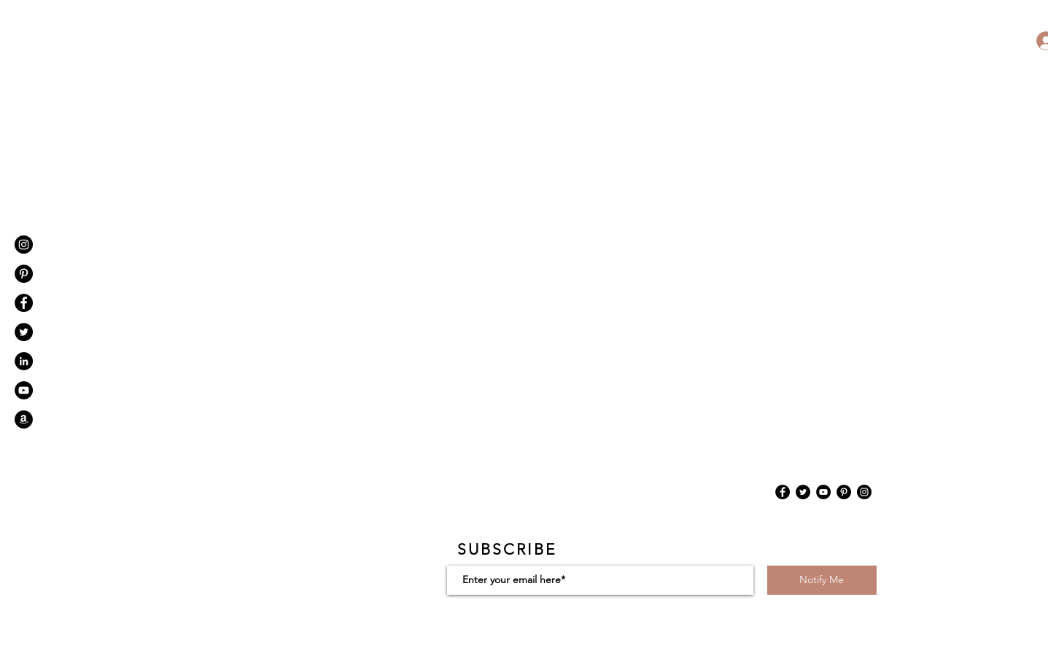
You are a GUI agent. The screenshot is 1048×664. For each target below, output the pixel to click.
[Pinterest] (24, 274)
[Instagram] (864, 492)
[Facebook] (782, 492)
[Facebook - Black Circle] (24, 303)
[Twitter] (803, 492)
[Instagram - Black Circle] (24, 244)
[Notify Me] (822, 580)
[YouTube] (823, 492)
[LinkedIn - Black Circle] (24, 361)
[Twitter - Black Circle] (24, 332)
